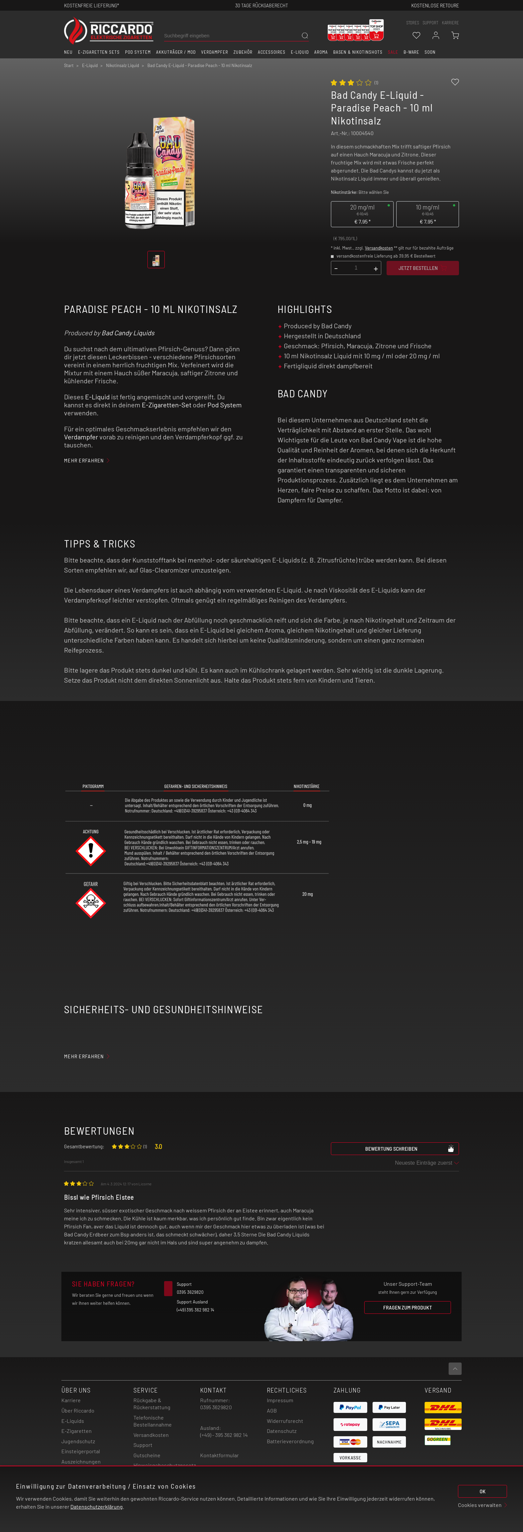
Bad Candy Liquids (127, 333)
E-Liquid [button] (300, 52)
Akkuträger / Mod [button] (176, 52)
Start (69, 65)
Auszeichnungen (81, 1461)
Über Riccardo (77, 1410)
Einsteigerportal (80, 1451)
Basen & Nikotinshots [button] (358, 52)
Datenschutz (282, 1431)
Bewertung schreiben (410, 1148)
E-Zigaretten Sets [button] (99, 52)
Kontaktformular (219, 1455)
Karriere (450, 22)
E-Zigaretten (76, 1431)
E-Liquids (72, 1421)
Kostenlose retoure (435, 5)
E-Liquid (97, 397)
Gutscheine (146, 1455)
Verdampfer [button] (214, 52)
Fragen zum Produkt (407, 1307)
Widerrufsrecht (285, 1421)
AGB (272, 1410)
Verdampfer (81, 437)
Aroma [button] (321, 52)
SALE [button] (393, 52)
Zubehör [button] (242, 52)
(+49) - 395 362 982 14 (224, 1435)
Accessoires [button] (272, 52)
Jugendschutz (78, 1441)
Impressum (280, 1400)
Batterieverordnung (290, 1441)
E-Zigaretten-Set (166, 405)
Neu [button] (68, 52)
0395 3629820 (216, 1407)
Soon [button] (430, 52)
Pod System (224, 405)
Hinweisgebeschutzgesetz (164, 1465)
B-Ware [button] (412, 52)
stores (412, 22)
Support (142, 1445)
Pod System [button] (138, 52)
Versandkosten (379, 248)
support (430, 22)
